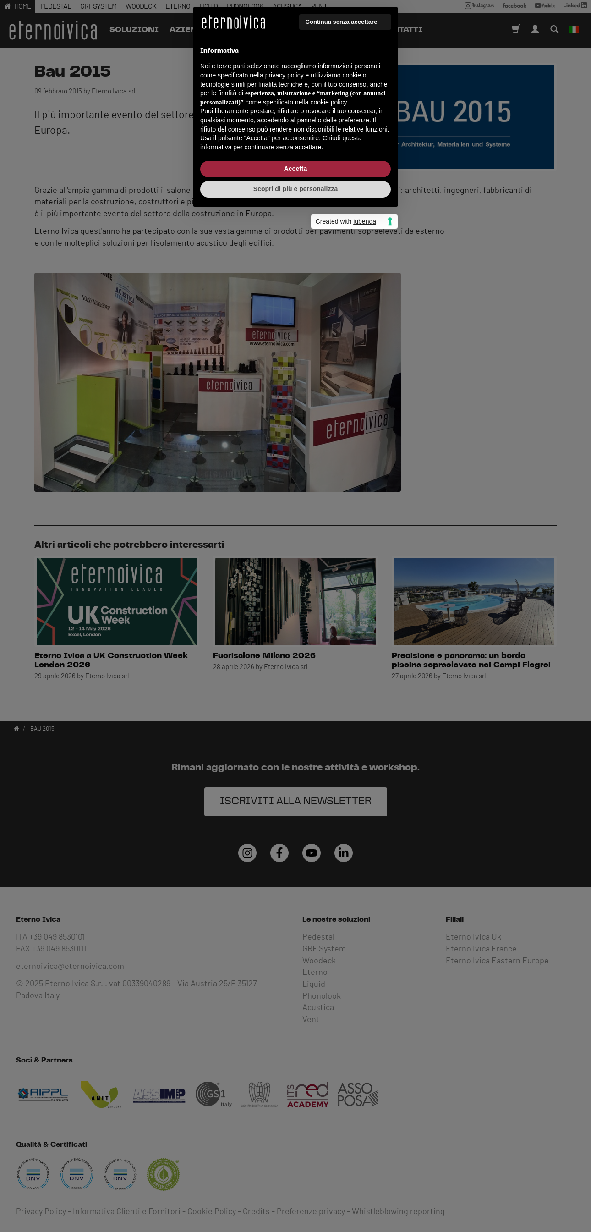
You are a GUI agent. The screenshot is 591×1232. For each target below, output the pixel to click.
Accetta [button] (295, 678)
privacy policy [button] (284, 584)
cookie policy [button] (328, 611)
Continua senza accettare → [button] (345, 531)
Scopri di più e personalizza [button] (295, 698)
